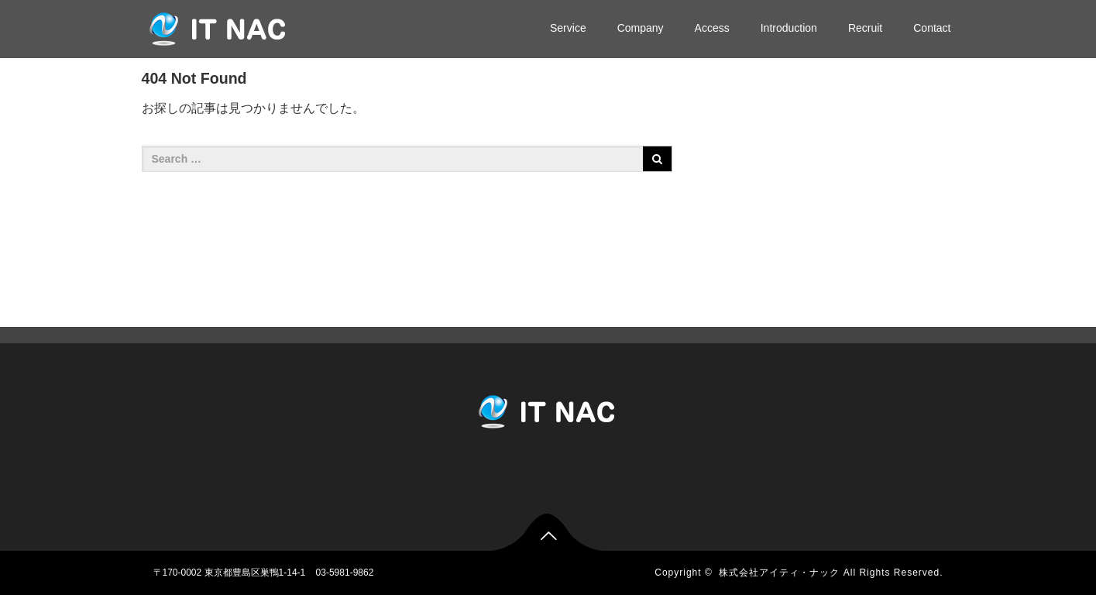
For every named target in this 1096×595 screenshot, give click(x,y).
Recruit (865, 28)
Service (568, 28)
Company (640, 28)
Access (712, 28)
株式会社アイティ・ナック (779, 572)
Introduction (789, 28)
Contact (931, 28)
